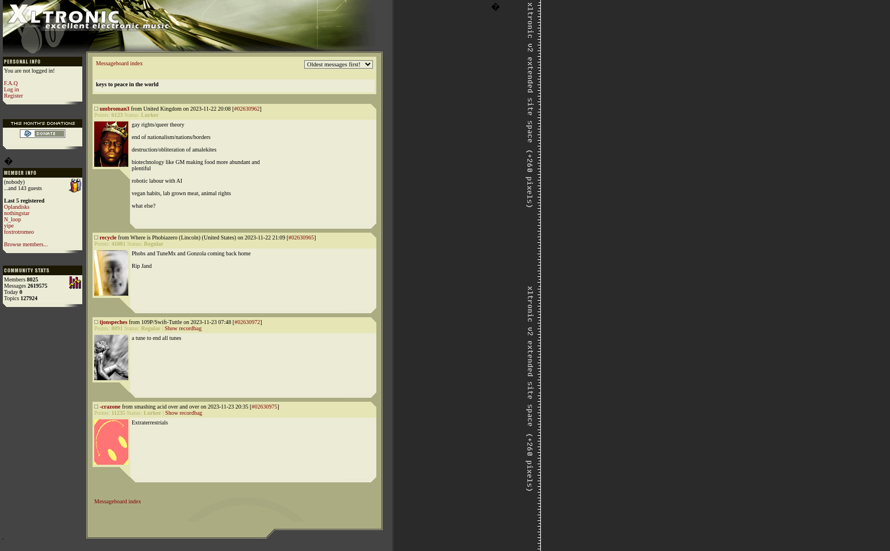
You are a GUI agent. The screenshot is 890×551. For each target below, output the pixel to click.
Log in (11, 89)
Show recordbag (183, 328)
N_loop (12, 219)
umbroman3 (115, 109)
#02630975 (264, 406)
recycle (108, 237)
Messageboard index (119, 63)
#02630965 (301, 237)
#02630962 (246, 109)
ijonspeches (114, 322)
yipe (9, 225)
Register (13, 95)
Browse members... (26, 244)
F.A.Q (11, 83)
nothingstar (17, 213)
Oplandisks (17, 207)
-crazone (110, 406)
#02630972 (247, 322)
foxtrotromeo (19, 232)
